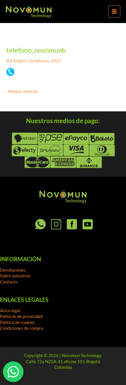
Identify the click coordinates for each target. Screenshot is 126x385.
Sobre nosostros (15, 275)
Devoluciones (13, 270)
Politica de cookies (17, 322)
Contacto (9, 281)
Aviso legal (10, 310)
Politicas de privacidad (21, 316)
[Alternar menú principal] (114, 11)
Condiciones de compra (21, 328)
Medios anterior (20, 91)
